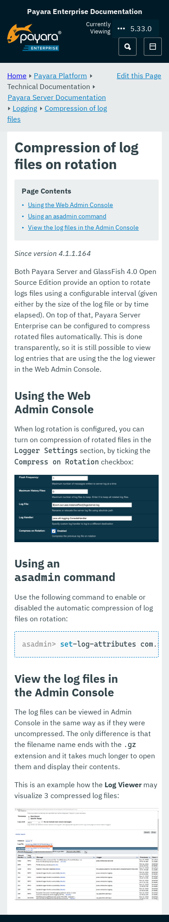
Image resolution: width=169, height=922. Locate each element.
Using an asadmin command (67, 216)
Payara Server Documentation (57, 97)
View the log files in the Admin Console (83, 227)
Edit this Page (139, 75)
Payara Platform (60, 75)
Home (17, 75)
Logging (25, 108)
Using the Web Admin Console (70, 205)
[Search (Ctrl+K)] (128, 47)
